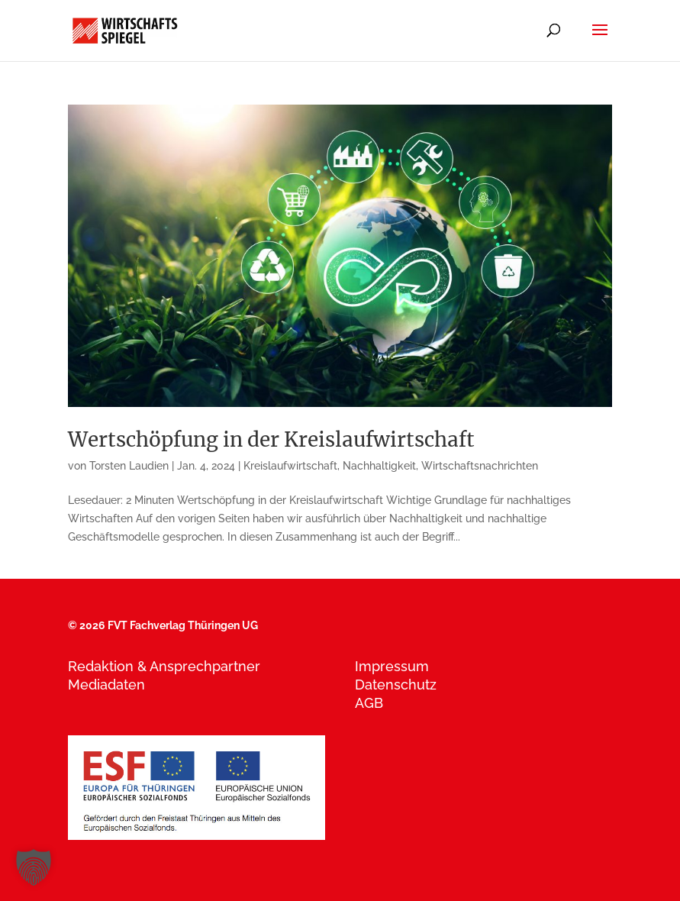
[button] (33, 867)
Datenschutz (396, 685)
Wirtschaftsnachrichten (479, 466)
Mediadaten (106, 685)
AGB (369, 703)
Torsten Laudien (129, 466)
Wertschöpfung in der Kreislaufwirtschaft (271, 439)
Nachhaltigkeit (379, 466)
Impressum (392, 666)
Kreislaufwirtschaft (290, 466)
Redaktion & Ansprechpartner (164, 666)
